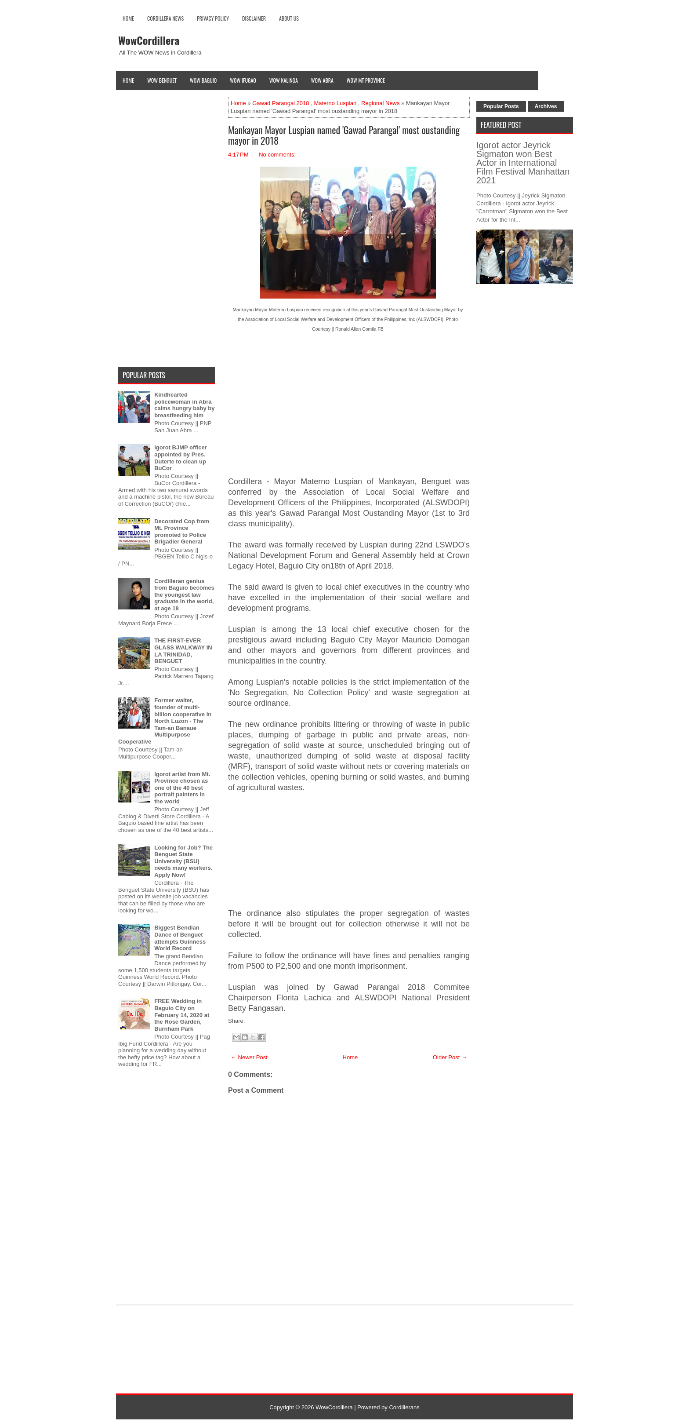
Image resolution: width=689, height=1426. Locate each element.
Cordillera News (165, 18)
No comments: (277, 154)
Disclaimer (254, 18)
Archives (546, 106)
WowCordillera (148, 40)
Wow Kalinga (283, 80)
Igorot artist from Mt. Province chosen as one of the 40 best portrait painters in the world (182, 788)
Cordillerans (404, 1407)
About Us (289, 18)
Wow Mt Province (366, 80)
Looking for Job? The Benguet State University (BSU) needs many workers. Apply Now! (183, 861)
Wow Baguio (203, 80)
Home (128, 18)
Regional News (380, 103)
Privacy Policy (213, 18)
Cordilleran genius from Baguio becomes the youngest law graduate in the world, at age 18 (184, 595)
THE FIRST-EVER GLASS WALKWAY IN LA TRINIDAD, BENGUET (183, 650)
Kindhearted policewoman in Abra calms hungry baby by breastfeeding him (184, 405)
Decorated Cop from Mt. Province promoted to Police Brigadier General (181, 531)
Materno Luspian (335, 103)
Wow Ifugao (243, 80)
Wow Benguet (162, 80)
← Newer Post (249, 1057)
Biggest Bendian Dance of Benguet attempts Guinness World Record (180, 938)
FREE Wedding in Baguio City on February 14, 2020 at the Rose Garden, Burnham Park (181, 1015)
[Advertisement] (349, 412)
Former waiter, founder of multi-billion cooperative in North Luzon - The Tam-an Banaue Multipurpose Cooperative (164, 721)
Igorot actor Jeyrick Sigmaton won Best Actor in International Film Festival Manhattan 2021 (522, 162)
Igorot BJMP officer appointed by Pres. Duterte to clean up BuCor (180, 457)
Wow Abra (322, 80)
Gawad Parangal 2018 (280, 103)
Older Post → (450, 1057)
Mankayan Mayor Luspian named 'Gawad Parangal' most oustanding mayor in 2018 (344, 135)
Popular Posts (501, 106)
